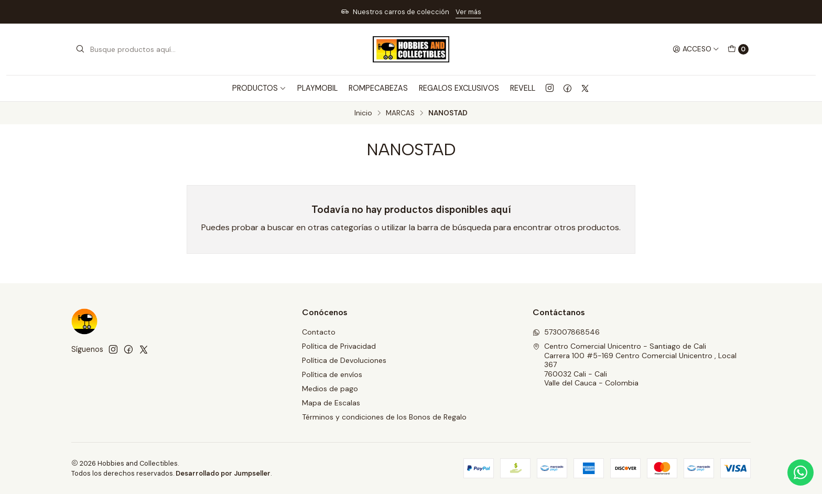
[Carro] (738, 49)
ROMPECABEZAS (378, 88)
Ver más (468, 11)
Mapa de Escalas (331, 402)
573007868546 (566, 332)
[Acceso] (696, 49)
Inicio (363, 113)
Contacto (319, 332)
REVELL (522, 88)
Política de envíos (332, 374)
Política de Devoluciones (344, 360)
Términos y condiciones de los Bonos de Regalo (384, 417)
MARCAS (400, 113)
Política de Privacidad (339, 346)
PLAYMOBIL (317, 88)
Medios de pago (330, 388)
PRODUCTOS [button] (259, 88)
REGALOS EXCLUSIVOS (459, 88)
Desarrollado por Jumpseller (223, 473)
